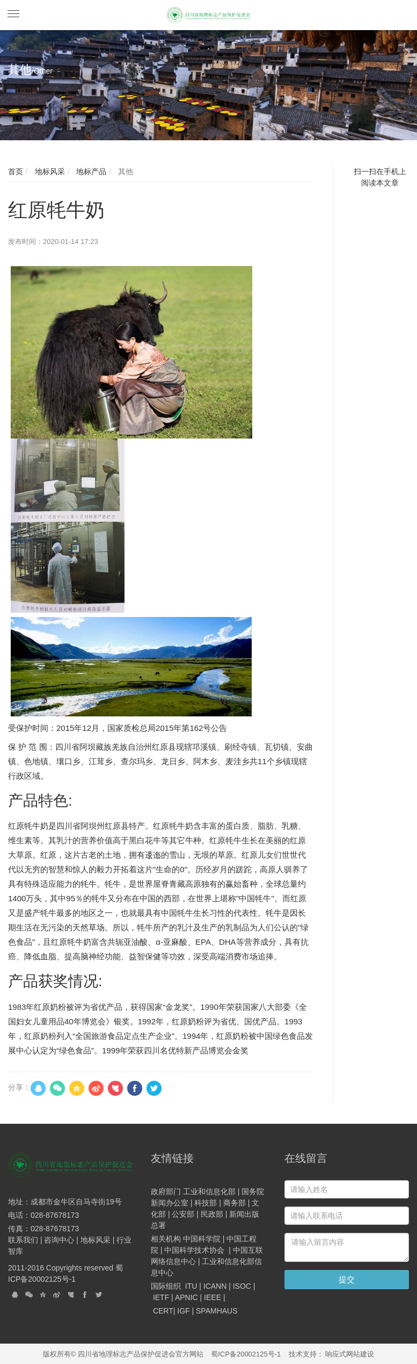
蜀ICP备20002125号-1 (246, 1354)
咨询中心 (60, 1240)
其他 (124, 171)
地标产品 (90, 171)
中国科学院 (202, 1238)
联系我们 (24, 1240)
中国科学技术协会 (194, 1250)
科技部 (205, 1202)
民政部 (212, 1214)
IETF (161, 1297)
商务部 (234, 1202)
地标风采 (49, 171)
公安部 (183, 1214)
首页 (15, 171)
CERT (163, 1310)
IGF (183, 1310)
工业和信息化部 (209, 1191)
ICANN (215, 1286)
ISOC (242, 1286)
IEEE (212, 1297)
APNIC (186, 1297)
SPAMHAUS (217, 1310)
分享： (19, 1087)
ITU (191, 1286)
